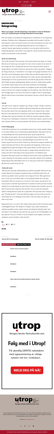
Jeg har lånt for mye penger (10, 239)
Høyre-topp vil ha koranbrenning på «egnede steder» (25, 279)
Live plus (11, 23)
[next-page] (29, 294)
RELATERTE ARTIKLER (9, 244)
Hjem (3, 20)
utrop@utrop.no (30, 419)
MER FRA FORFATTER (23, 244)
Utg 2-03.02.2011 (9, 20)
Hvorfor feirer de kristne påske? (19, 248)
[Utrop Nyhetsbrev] (27, 389)
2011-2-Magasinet (19, 20)
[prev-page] (26, 294)
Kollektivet (13, 256)
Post (3, 224)
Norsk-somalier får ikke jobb (43, 239)
